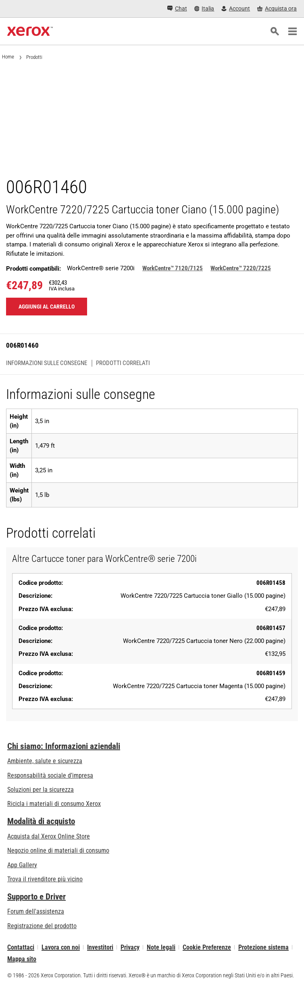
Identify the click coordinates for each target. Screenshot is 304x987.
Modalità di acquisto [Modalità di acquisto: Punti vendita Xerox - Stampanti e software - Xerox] (41, 821)
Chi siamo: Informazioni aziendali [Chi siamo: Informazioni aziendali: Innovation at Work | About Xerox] (63, 746)
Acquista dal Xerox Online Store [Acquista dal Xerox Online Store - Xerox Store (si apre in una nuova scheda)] (48, 836)
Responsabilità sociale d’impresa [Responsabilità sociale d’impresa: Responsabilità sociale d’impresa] (50, 775)
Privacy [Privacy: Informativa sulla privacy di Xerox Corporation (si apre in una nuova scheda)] (130, 947)
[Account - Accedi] (235, 8)
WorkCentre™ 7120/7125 (172, 268)
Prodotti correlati (123, 363)
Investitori (100, 947)
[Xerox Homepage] (30, 31)
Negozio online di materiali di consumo (58, 850)
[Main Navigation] (292, 31)
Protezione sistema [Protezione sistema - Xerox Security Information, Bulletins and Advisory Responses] (263, 947)
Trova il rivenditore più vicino (45, 879)
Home (8, 57)
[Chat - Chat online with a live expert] (177, 9)
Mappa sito (21, 959)
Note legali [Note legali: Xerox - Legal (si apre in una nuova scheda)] (161, 947)
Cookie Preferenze (207, 947)
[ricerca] (274, 31)
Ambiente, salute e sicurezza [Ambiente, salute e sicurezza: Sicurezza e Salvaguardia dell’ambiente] (44, 761)
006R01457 (270, 628)
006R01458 (270, 582)
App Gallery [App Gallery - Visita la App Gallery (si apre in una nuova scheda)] (22, 865)
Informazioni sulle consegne (46, 363)
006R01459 (270, 673)
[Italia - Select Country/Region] (204, 8)
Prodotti (34, 57)
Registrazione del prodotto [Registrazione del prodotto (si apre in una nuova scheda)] (42, 926)
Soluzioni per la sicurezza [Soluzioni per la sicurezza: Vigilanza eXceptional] (40, 789)
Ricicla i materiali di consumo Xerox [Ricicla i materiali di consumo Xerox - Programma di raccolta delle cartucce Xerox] (54, 804)
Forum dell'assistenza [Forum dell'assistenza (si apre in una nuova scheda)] (35, 911)
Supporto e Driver (36, 896)
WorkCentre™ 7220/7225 (240, 268)
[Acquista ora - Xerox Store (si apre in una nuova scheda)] (277, 8)
